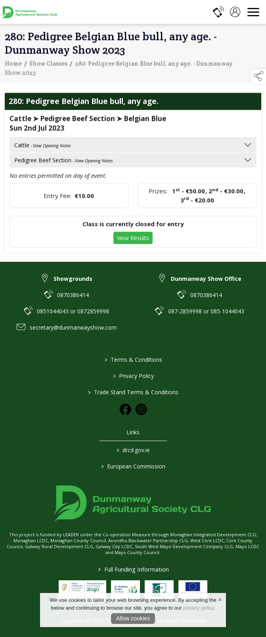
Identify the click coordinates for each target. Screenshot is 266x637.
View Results (133, 240)
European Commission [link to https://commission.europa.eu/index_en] (133, 466)
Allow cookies (133, 618)
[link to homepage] (29, 12)
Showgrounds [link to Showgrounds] (73, 278)
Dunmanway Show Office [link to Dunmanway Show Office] (206, 278)
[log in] (235, 12)
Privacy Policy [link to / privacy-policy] (133, 375)
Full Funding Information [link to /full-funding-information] (133, 569)
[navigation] (253, 12)
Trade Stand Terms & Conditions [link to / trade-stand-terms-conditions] (133, 392)
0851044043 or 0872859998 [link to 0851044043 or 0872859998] (73, 311)
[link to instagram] (141, 409)
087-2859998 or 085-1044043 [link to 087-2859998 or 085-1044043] (206, 311)
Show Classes (48, 65)
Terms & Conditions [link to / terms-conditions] (133, 359)
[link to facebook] (125, 409)
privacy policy (198, 608)
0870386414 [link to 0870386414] (73, 295)
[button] (258, 76)
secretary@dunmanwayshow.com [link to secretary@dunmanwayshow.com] (73, 327)
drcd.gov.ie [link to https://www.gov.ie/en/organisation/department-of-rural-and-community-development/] (133, 450)
